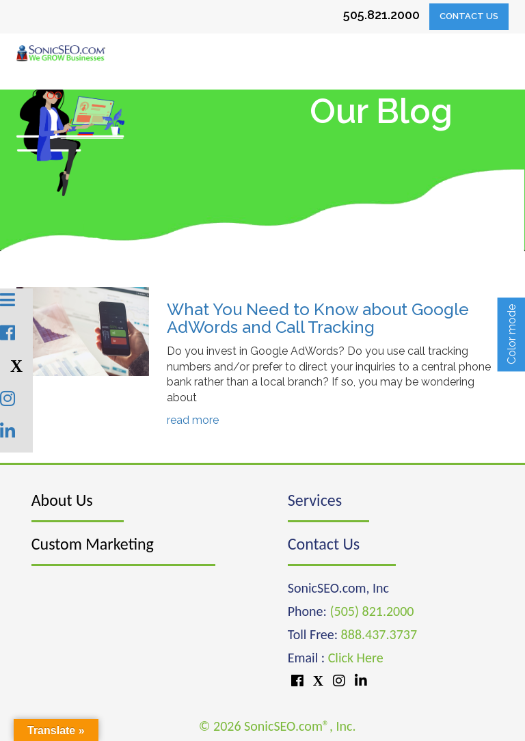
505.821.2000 (381, 15)
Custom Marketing (92, 544)
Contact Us (469, 16)
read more (193, 420)
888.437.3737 (379, 634)
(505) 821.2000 (371, 611)
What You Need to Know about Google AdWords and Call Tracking (318, 318)
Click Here (355, 657)
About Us (62, 500)
